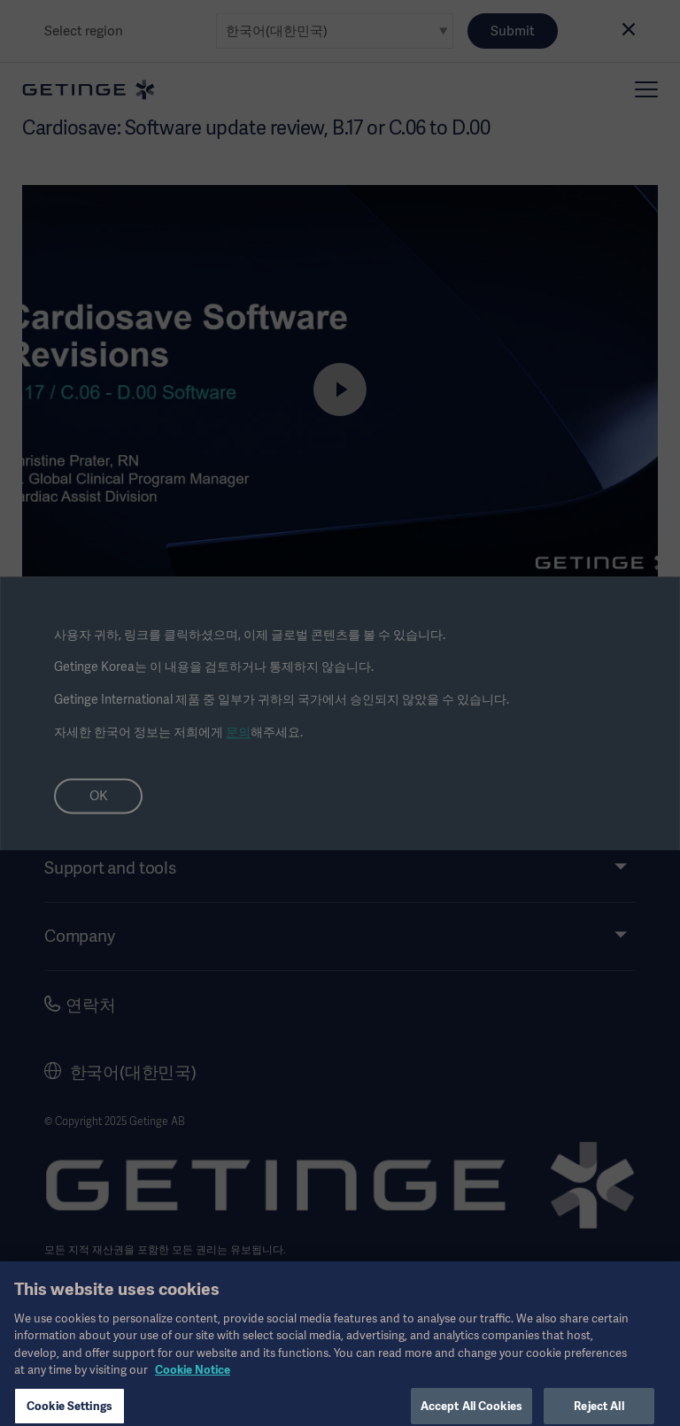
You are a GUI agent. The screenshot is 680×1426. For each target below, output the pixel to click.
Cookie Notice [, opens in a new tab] (192, 1378)
